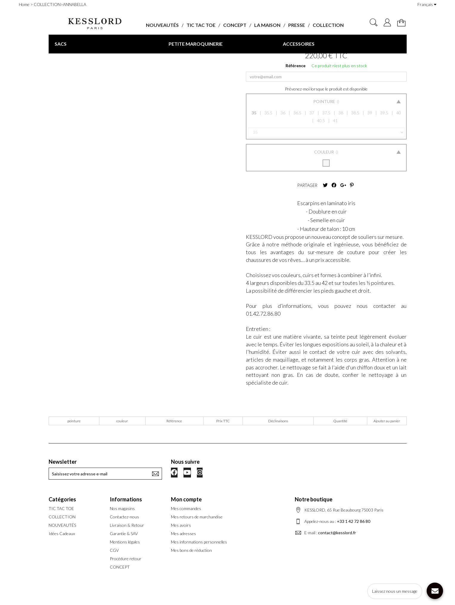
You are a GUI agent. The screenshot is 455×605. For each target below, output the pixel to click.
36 (282, 112)
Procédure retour (125, 558)
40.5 (321, 120)
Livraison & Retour (127, 525)
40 (398, 112)
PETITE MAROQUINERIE (196, 44)
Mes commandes (186, 508)
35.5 (268, 112)
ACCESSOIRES (298, 44)
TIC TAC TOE (200, 25)
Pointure (324, 101)
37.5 (326, 112)
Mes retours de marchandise (197, 516)
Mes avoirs (181, 525)
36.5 (297, 112)
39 (369, 112)
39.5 (384, 112)
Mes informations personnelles (199, 541)
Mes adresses (183, 533)
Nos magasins (122, 508)
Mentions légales (125, 541)
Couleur (324, 151)
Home (24, 4)
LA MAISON (267, 25)
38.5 (355, 112)
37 (311, 112)
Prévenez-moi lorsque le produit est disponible (326, 88)
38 (340, 112)
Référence (296, 65)
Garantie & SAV (124, 533)
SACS (61, 44)
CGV (114, 550)
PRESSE (296, 25)
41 (335, 120)
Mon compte (186, 499)
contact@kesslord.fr (337, 532)
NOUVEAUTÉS (162, 25)
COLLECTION (328, 25)
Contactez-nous (124, 516)
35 (254, 112)
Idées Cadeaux (62, 533)
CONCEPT (234, 25)
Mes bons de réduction (191, 550)
